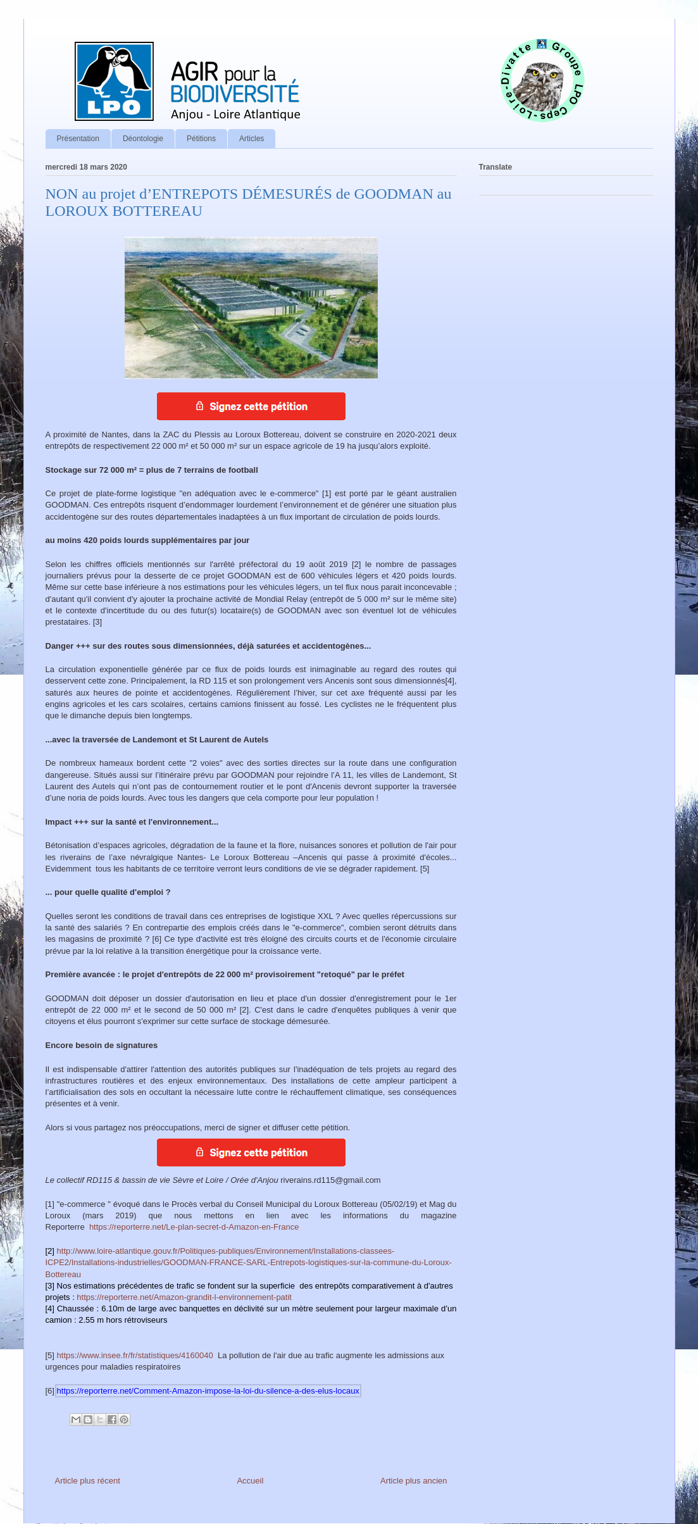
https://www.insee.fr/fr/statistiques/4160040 (135, 1355)
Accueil (250, 1480)
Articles (251, 138)
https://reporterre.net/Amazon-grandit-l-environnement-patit (184, 1297)
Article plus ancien (413, 1480)
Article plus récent (87, 1480)
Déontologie (143, 138)
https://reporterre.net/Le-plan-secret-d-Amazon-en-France (194, 1227)
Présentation (78, 138)
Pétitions (201, 138)
